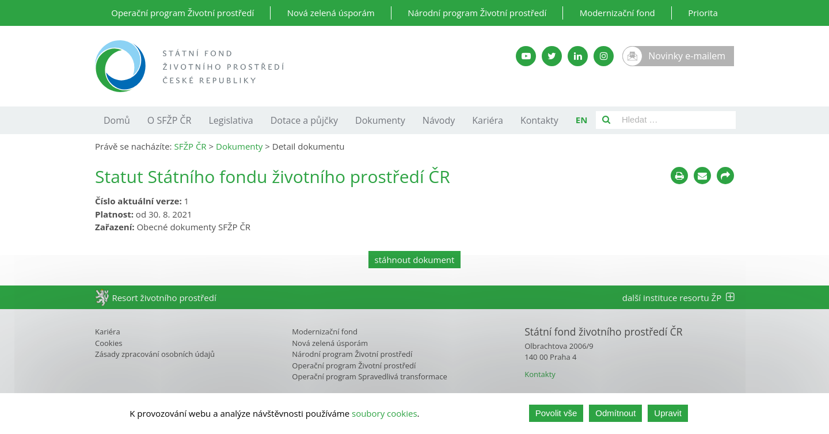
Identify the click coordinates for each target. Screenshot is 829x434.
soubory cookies (384, 413)
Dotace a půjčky (304, 120)
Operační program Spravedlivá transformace (369, 376)
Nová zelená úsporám (331, 12)
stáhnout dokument (415, 259)
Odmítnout (615, 413)
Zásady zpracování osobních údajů (155, 354)
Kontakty (539, 120)
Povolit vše (556, 413)
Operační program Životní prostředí (182, 12)
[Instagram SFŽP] (604, 56)
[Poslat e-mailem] (702, 175)
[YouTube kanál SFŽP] (526, 56)
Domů (117, 120)
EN (582, 119)
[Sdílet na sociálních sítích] (725, 175)
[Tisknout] (679, 175)
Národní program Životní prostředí (477, 12)
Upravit (668, 413)
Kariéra (487, 120)
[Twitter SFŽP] (552, 56)
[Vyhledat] (606, 120)
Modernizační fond (617, 12)
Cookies (108, 343)
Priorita (703, 12)
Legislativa (230, 120)
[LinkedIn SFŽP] (578, 56)
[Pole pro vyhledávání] (676, 120)
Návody (439, 120)
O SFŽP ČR (169, 120)
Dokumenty (380, 120)
